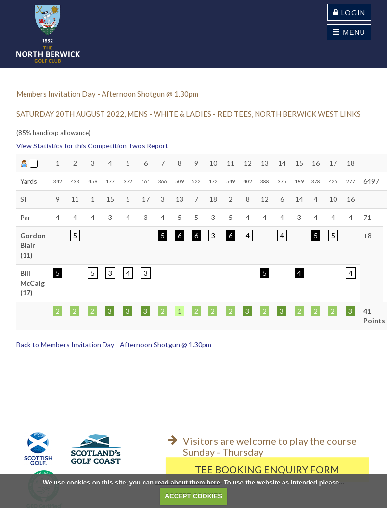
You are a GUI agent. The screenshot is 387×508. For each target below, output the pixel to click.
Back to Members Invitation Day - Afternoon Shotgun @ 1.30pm (113, 344)
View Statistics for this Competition (71, 146)
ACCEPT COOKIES (193, 496)
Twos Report (148, 146)
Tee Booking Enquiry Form (267, 469)
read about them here (187, 482)
